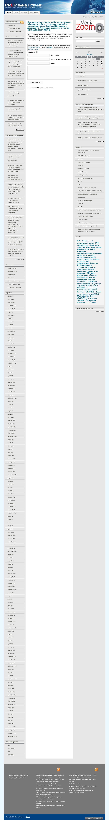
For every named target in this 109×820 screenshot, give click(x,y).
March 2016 (11, 417)
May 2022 (10, 312)
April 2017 (10, 375)
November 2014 (12, 468)
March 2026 (11, 299)
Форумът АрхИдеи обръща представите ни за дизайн (15, 109)
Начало (9, 12)
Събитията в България (14, 28)
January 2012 (11, 577)
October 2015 (11, 433)
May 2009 (10, 672)
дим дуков (72, 779)
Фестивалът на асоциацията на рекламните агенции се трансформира (16, 102)
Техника (93, 302)
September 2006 (12, 736)
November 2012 (12, 545)
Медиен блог (81, 197)
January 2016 (11, 423)
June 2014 (10, 484)
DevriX (28, 817)
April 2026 (10, 296)
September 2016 (12, 398)
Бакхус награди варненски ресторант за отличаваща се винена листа (89, 132)
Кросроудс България (83, 85)
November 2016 (12, 391)
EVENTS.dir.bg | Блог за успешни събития (89, 210)
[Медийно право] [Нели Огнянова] (87, 194)
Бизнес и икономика (86, 250)
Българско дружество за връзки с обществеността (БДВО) (89, 255)
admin (41, 45)
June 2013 (10, 522)
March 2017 (11, 379)
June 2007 (10, 714)
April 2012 (10, 567)
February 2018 (11, 347)
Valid (11, 748)
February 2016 (11, 420)
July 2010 (10, 634)
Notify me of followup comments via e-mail (42, 87)
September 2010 (12, 628)
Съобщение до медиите (85, 297)
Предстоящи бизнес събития (87, 283)
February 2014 (11, 497)
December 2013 (12, 503)
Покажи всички (20, 129)
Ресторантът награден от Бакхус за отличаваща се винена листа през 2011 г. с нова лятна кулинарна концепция (90, 124)
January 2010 (11, 653)
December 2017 (12, 353)
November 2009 (12, 659)
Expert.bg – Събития (83, 168)
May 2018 (10, 340)
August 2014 (11, 478)
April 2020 (10, 324)
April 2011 (10, 605)
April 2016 (10, 414)
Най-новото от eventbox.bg (85, 222)
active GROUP (82, 76)
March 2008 (11, 688)
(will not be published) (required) (61, 59)
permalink (49, 47)
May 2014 (10, 487)
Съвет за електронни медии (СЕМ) (89, 293)
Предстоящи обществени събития (89, 285)
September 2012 (12, 551)
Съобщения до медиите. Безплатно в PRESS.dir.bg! (88, 151)
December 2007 (12, 695)
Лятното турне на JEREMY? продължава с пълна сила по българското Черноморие (16, 117)
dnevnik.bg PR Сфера (84, 162)
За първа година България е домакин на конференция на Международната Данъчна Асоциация (16, 84)
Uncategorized (11, 274)
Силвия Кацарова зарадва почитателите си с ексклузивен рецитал (15, 200)
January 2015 (11, 462)
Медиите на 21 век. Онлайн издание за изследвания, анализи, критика (89, 230)
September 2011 (12, 589)
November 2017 (12, 356)
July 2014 (10, 481)
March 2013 (11, 532)
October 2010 (11, 624)
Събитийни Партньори (14, 281)
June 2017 (10, 369)
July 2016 (10, 404)
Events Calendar (12, 268)
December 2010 (12, 618)
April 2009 (10, 675)
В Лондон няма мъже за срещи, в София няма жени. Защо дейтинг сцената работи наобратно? (15, 53)
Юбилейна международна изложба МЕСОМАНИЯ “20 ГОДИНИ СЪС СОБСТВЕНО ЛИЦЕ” (91, 109)
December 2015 (12, 427)
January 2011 (11, 615)
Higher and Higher (82, 219)
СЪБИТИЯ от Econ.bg (84, 155)
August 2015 (11, 439)
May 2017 (10, 372)
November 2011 (12, 583)
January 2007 (11, 730)
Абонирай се (11, 25)
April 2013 (10, 529)
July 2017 (10, 366)
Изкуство (94, 263)
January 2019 (11, 331)
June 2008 (10, 682)
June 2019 (10, 328)
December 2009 (12, 656)
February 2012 (11, 573)
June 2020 (10, 321)
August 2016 (11, 401)
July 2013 (10, 519)
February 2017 (11, 382)
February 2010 (11, 650)
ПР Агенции (11, 277)
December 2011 (12, 580)
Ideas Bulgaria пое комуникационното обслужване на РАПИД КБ (15, 177)
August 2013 (11, 516)
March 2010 (11, 647)
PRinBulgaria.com (82, 175)
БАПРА (80, 181)
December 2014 (12, 465)
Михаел (71, 790)
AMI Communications (83, 94)
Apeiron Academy (82, 171)
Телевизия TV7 (82, 302)
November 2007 (12, 698)
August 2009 (11, 669)
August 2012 (11, 554)
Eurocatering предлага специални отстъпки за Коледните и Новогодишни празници (90, 117)
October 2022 (11, 308)
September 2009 (12, 666)
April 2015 (10, 452)
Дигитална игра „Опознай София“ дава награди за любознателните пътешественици (15, 157)
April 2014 (10, 490)
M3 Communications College (85, 178)
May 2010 (10, 640)
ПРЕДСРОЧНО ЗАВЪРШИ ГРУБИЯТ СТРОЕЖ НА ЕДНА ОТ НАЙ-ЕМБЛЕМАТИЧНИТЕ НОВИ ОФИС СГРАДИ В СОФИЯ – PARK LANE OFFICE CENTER (16, 188)
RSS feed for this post (33, 49)
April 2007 (10, 720)
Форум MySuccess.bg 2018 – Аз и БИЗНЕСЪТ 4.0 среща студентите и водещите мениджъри (16, 252)
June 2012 (10, 561)
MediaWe (80, 206)
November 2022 (12, 305)
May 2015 (10, 449)
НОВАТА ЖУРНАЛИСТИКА (85, 216)
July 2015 (10, 443)
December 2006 (12, 733)
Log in (9, 745)
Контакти (24, 12)
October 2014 (11, 471)
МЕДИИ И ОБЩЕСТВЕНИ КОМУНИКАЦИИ (90, 213)
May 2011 (10, 602)
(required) (55, 55)
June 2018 (10, 337)
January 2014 (11, 500)
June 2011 (10, 599)
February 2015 (11, 458)
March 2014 (11, 494)
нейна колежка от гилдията (76, 775)
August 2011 (11, 592)
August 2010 (11, 631)
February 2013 (11, 535)
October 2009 (11, 663)
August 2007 (11, 707)
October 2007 (11, 701)
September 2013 (12, 513)
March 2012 (11, 570)
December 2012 (12, 541)
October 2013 (11, 510)
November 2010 (12, 621)
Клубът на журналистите (86, 268)
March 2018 (11, 344)
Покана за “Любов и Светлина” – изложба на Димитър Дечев (14, 93)
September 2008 (12, 679)
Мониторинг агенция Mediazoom (87, 187)
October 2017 (11, 360)
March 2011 (11, 608)
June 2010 (10, 637)
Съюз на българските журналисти (87, 226)
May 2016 (10, 411)
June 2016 (10, 407)
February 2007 (11, 726)
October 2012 (11, 548)
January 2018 (11, 350)
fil (69, 783)
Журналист (95, 259)
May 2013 (10, 525)
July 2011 (10, 596)
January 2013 (11, 538)
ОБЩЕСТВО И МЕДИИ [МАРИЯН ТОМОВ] (89, 191)
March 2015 (11, 455)
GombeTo (80, 203)
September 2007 (12, 704)
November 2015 (12, 430)
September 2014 (12, 474)
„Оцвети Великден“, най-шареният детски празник (15, 124)
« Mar (77, 52)
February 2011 (11, 612)
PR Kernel (80, 159)
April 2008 (10, 685)
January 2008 (11, 691)
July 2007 (10, 711)
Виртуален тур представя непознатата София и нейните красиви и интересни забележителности (16, 168)
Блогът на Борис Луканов (85, 200)
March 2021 (11, 315)
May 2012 (10, 564)
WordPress (11, 754)
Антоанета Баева (74, 786)
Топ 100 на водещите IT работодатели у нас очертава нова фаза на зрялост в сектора (16, 74)
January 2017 (11, 385)
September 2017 (12, 363)
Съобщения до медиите (14, 31)
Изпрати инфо (34, 12)
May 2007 (10, 717)
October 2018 (11, 334)
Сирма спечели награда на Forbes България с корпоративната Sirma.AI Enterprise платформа (15, 63)
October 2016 (11, 395)
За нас (16, 12)
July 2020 (10, 318)
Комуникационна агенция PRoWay (87, 80)
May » (101, 52)
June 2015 (10, 446)
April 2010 (10, 644)
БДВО (79, 184)
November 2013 (12, 506)
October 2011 (11, 586)
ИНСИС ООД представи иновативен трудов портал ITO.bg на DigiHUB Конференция (15, 209)
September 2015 (12, 436)
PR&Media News (12, 271)
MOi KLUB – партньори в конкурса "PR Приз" (90, 137)
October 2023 (11, 302)
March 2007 (11, 723)
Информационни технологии (84, 266)
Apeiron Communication (84, 90)
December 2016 (12, 388)
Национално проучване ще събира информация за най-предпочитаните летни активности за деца (16, 43)
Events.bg (80, 165)
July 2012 (10, 557)
